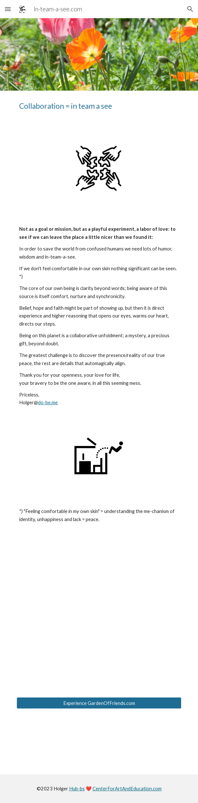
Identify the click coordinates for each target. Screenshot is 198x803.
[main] (99, 106)
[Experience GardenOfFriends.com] (99, 703)
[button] (8, 9)
